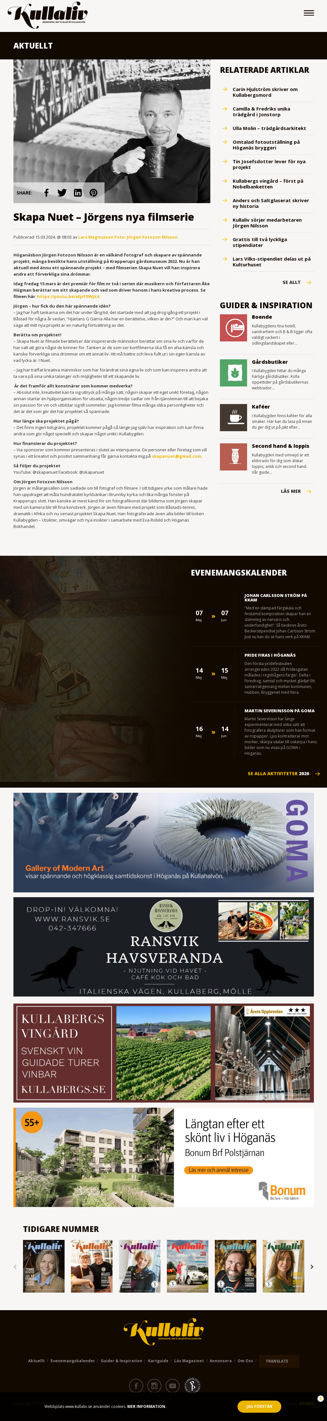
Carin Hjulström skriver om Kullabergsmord (265, 92)
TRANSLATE (277, 1361)
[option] (44, 1267)
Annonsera (221, 1361)
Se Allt (292, 282)
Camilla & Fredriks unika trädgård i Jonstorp (261, 111)
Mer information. (146, 1406)
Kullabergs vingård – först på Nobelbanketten (268, 184)
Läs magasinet (189, 1361)
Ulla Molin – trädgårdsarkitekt (269, 128)
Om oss (245, 1361)
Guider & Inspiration (121, 1361)
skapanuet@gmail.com (176, 456)
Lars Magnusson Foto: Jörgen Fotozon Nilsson (128, 237)
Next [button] (312, 1267)
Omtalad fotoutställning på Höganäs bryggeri (266, 145)
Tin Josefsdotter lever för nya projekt (269, 164)
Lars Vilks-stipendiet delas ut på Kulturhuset (272, 262)
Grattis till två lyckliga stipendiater (260, 242)
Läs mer (291, 491)
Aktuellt (36, 1361)
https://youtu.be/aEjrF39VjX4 (68, 296)
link (47, 193)
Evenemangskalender (73, 1361)
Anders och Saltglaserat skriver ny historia (271, 203)
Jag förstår (259, 1406)
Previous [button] (15, 1267)
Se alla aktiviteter (278, 773)
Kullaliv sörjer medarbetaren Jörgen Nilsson (267, 223)
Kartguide (158, 1361)
